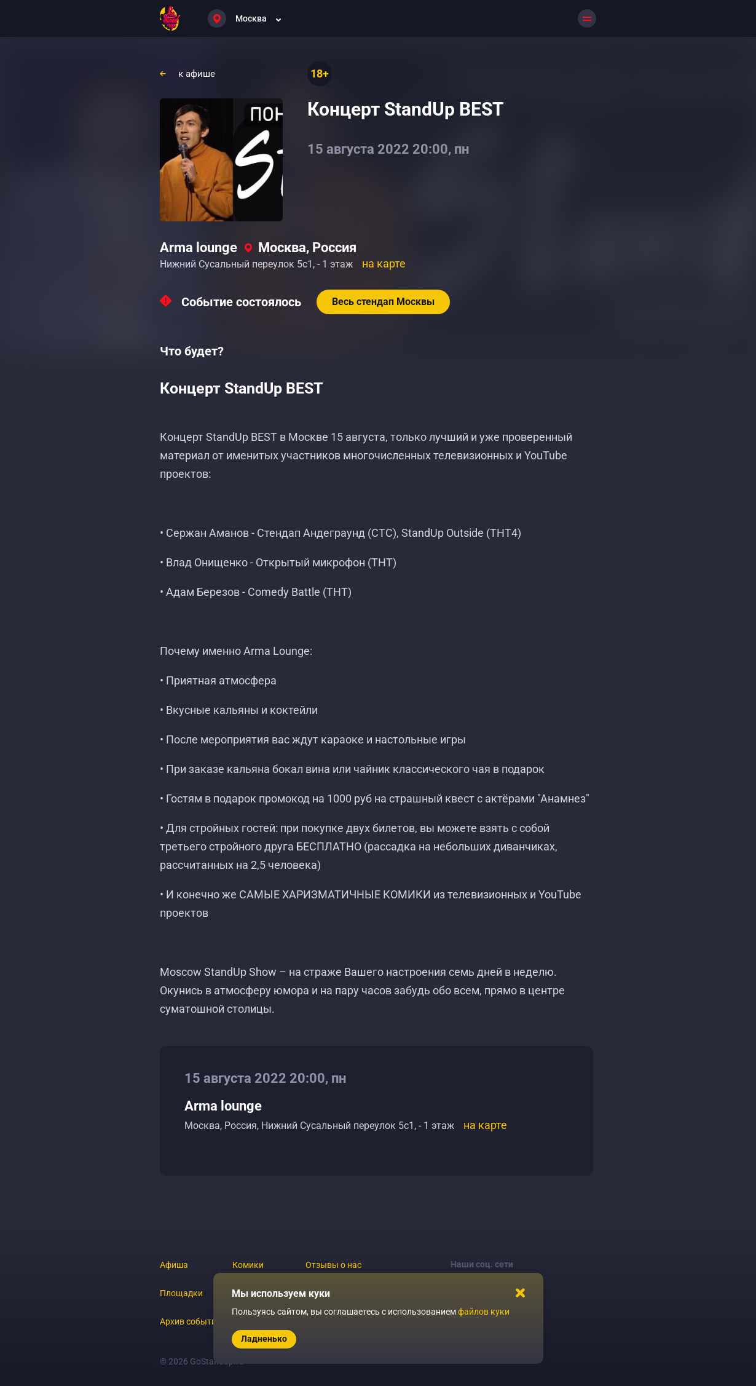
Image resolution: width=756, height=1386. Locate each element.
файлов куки (484, 1312)
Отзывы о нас (333, 1265)
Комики (248, 1265)
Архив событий (190, 1321)
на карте (384, 263)
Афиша (174, 1265)
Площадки (181, 1293)
